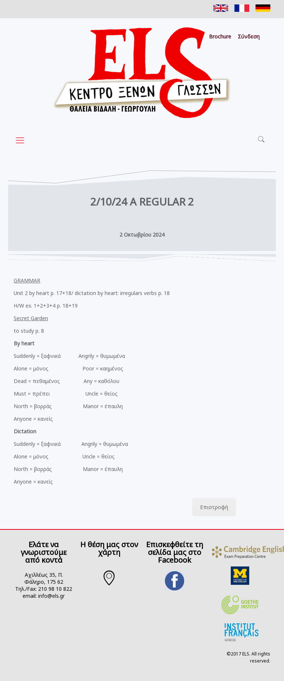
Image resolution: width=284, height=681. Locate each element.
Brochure (220, 36)
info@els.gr (51, 595)
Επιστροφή (214, 507)
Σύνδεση (249, 36)
